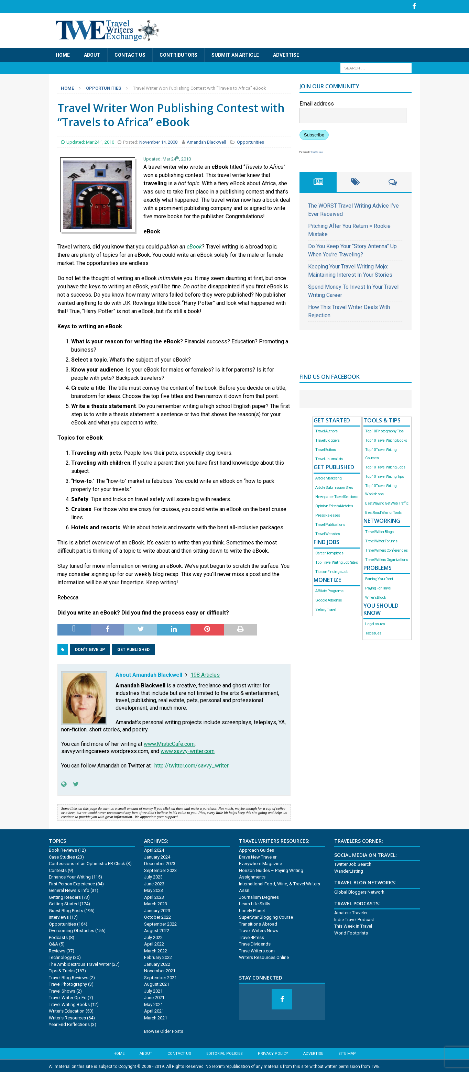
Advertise (286, 54)
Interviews (59, 916)
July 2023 (153, 875)
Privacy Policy (273, 1052)
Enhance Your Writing (70, 875)
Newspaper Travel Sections (336, 496)
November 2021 (159, 969)
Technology (60, 956)
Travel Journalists (328, 458)
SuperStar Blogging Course (266, 916)
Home (63, 54)
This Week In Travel (353, 925)
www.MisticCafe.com (169, 742)
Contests (58, 869)
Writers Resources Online (264, 956)
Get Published (133, 648)
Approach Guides (256, 849)
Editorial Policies (224, 1052)
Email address (316, 102)
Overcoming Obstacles (71, 929)
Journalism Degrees (259, 896)
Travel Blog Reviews (68, 976)
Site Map (347, 1052)
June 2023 (154, 882)
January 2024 (157, 856)
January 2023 (157, 909)
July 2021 (153, 990)
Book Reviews (63, 849)
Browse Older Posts (163, 1030)
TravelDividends (255, 943)
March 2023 (155, 902)
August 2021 (156, 983)
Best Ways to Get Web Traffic (386, 502)
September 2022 (160, 923)
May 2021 (153, 1003)
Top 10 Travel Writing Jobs (385, 466)
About (92, 54)
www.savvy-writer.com (188, 750)
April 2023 (154, 896)
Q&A (53, 943)
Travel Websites (327, 533)
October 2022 (157, 916)
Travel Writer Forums (381, 540)
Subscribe (314, 133)
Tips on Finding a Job (331, 570)
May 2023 (153, 889)
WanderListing (348, 870)
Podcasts (58, 936)
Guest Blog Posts (66, 909)
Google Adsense (328, 599)
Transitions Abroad (258, 923)
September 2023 (160, 869)
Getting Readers (65, 896)
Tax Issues (373, 632)
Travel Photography (68, 983)
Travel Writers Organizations (386, 558)
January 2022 (157, 963)
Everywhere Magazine (260, 862)
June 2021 (154, 996)
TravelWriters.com (257, 949)
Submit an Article (235, 54)
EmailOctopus (317, 151)
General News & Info (69, 889)
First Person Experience (72, 882)
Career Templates (329, 552)
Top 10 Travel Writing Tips (384, 475)
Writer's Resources (67, 1016)
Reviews (57, 949)
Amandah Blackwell (206, 141)
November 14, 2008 (158, 141)
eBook (194, 245)
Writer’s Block (375, 596)
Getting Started (64, 902)
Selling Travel (325, 608)
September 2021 (160, 976)
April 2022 (154, 943)
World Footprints (351, 932)
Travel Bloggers (327, 439)
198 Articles (205, 673)
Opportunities (250, 141)
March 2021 (155, 1016)
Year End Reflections (69, 1023)
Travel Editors (325, 448)
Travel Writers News (258, 929)
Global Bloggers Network (359, 890)
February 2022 (158, 956)
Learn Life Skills (254, 902)
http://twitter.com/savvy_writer (191, 764)
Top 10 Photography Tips (384, 430)
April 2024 (154, 849)
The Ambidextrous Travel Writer (80, 963)
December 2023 (159, 862)
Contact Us (129, 54)
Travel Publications (330, 523)
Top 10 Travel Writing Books (386, 439)
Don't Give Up (90, 648)
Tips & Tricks (62, 969)
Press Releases (327, 514)
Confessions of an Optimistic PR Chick (87, 862)
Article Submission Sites (334, 486)
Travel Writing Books (69, 1003)
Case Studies (62, 856)
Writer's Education (67, 1010)
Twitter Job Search (352, 863)
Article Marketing (328, 477)
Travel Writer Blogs (379, 531)
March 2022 (155, 949)
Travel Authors (326, 430)
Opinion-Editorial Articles (333, 505)
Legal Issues (375, 622)
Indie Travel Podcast (354, 918)
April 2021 (154, 1010)
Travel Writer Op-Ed (68, 996)
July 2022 (153, 936)
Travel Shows (62, 990)
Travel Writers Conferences (386, 549)
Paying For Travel (378, 587)
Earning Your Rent (379, 578)
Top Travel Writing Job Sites (336, 561)
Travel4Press (251, 936)
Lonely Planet (252, 909)
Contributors (178, 54)
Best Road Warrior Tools (383, 511)
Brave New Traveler (257, 856)
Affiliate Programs (329, 590)
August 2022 (156, 929)
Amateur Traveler (351, 911)
